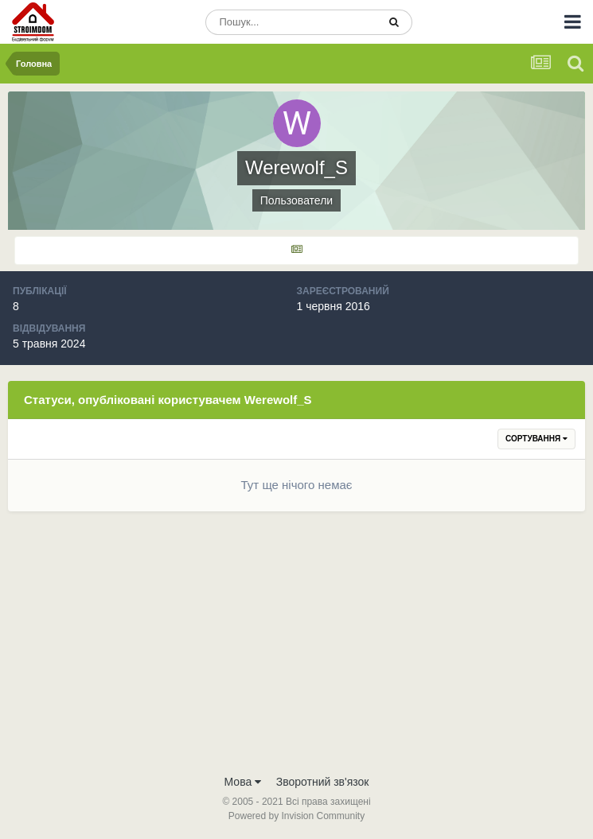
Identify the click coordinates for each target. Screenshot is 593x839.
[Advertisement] (296, 646)
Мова (243, 781)
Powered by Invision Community (296, 816)
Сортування (536, 438)
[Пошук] (291, 22)
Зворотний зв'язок (322, 781)
